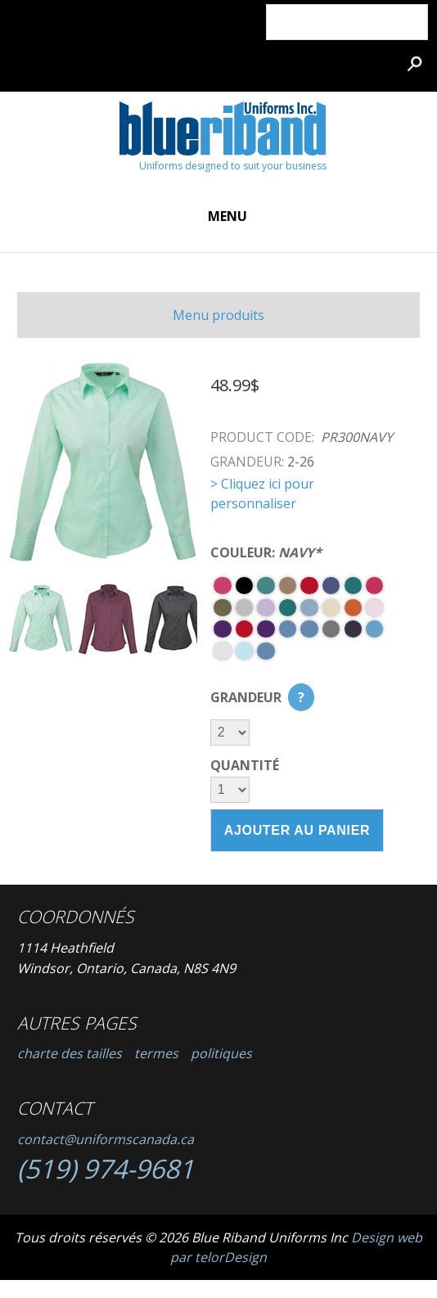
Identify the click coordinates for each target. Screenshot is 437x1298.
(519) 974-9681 (105, 1168)
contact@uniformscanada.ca (105, 1139)
